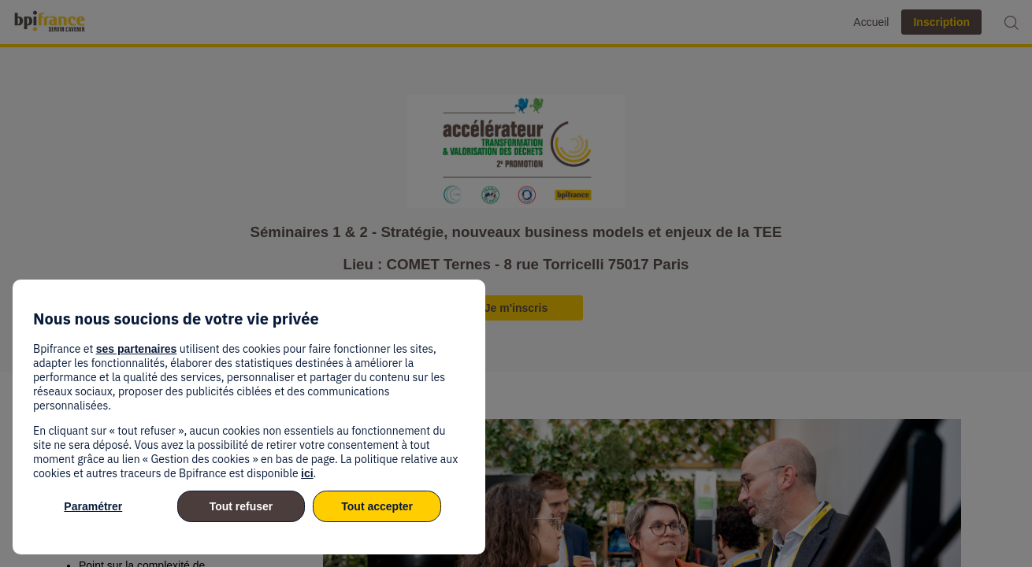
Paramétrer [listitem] (93, 506)
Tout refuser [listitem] (241, 506)
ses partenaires (136, 349)
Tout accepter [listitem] (377, 506)
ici (307, 473)
